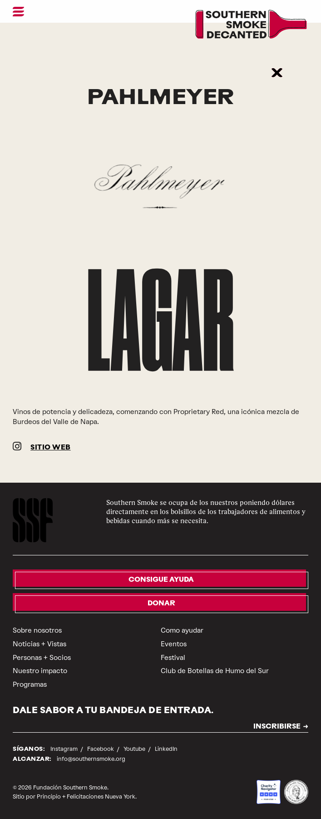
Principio (49, 796)
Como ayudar (182, 630)
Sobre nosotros (37, 630)
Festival (173, 658)
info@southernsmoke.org (91, 758)
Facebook (101, 748)
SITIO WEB (50, 447)
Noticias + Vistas (39, 644)
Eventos (174, 644)
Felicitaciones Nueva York (101, 796)
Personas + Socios (42, 658)
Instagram (64, 748)
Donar (161, 603)
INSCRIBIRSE (277, 727)
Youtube (135, 748)
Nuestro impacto (40, 671)
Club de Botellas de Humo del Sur (215, 671)
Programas (30, 684)
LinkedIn (166, 748)
